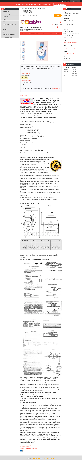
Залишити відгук (58, 24)
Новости (5, 19)
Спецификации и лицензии (9, 34)
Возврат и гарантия (7, 37)
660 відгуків (66, 1)
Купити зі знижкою (60, 4)
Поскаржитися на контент (36, 458)
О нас (4, 27)
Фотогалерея (6, 11)
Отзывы (4, 29)
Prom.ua (48, 457)
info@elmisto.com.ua (69, 53)
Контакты (50, 33)
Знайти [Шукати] (57, 15)
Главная (24, 33)
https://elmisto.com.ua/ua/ (70, 48)
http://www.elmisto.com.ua (70, 42)
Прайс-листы (6, 16)
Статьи (4, 21)
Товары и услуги (7, 14)
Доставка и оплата (7, 32)
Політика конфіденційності (49, 458)
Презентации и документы (9, 24)
